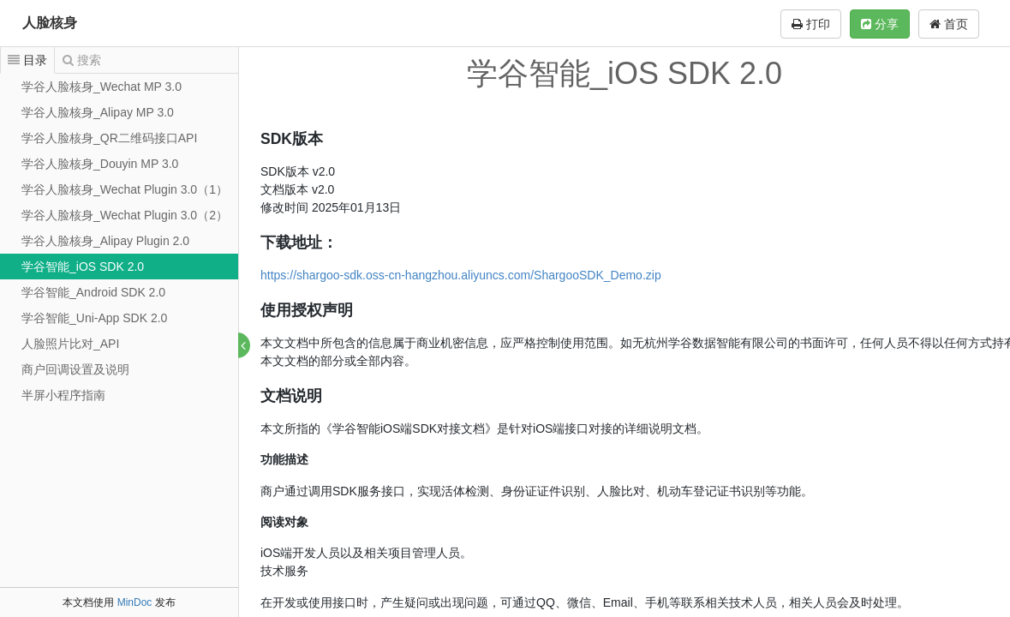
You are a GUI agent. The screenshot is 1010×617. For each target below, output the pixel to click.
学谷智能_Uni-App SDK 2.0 (94, 318)
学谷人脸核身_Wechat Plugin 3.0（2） (124, 215)
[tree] (119, 241)
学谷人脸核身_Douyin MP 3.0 (99, 164)
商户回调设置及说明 (75, 369)
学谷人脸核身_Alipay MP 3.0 (97, 112)
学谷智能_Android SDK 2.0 (93, 292)
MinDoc (134, 602)
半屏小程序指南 (63, 395)
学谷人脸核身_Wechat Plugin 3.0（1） (124, 189)
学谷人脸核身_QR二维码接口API (109, 138)
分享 (880, 24)
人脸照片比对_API (70, 343)
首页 (948, 24)
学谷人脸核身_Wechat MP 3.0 (101, 86)
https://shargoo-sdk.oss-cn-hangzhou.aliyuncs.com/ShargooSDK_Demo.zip (461, 275)
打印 (811, 24)
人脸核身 (49, 22)
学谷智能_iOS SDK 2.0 (82, 266)
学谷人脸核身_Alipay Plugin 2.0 (105, 241)
